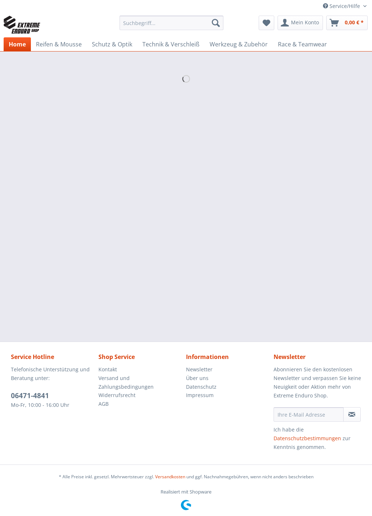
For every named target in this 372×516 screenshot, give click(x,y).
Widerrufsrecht (117, 395)
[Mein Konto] (300, 23)
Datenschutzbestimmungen (307, 438)
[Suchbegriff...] (172, 23)
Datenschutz (201, 386)
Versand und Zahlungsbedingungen (126, 382)
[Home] (17, 44)
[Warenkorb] (347, 23)
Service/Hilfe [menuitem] (342, 6)
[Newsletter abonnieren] (352, 414)
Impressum (200, 395)
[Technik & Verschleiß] (171, 44)
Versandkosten (170, 477)
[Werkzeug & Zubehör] (239, 44)
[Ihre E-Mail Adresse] (309, 414)
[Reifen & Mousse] (59, 44)
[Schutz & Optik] (112, 44)
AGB (103, 403)
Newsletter (199, 369)
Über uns (197, 378)
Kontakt (107, 369)
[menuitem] (172, 26)
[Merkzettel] (266, 23)
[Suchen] (215, 23)
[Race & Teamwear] (302, 44)
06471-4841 (30, 395)
